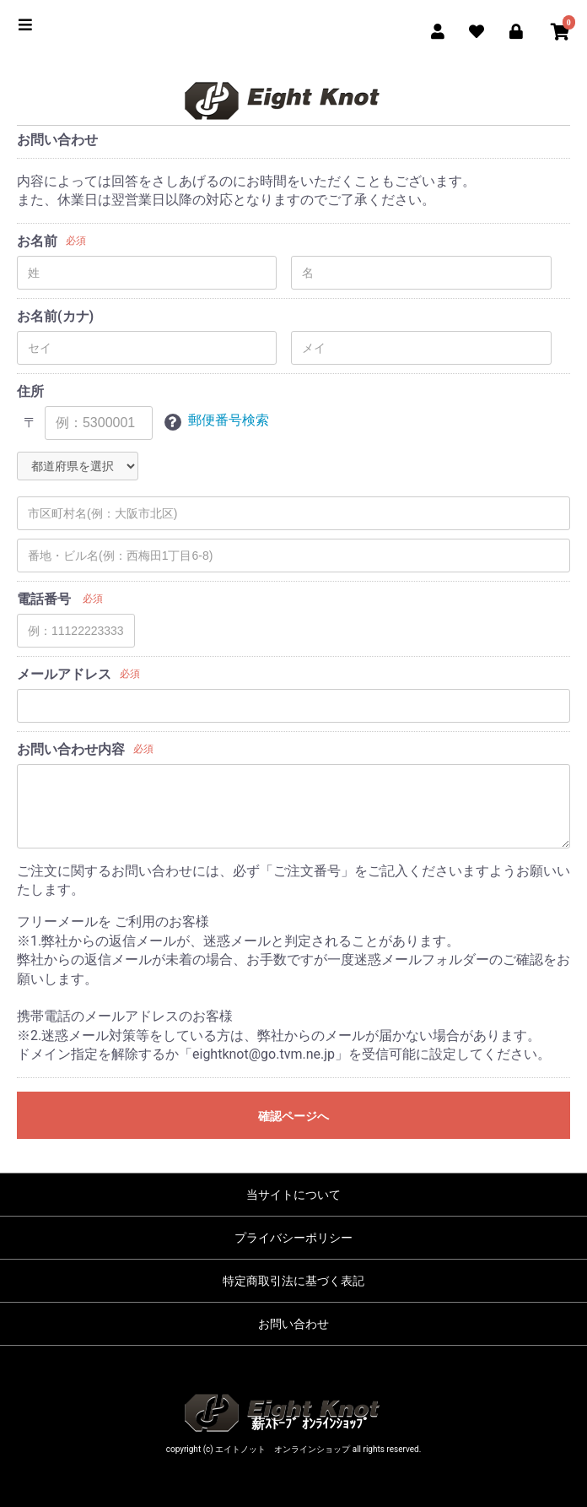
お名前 (37, 241)
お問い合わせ (293, 1324)
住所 (30, 391)
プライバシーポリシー (293, 1237)
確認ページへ (293, 1116)
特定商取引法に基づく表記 (293, 1280)
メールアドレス (64, 674)
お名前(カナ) (55, 316)
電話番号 (44, 599)
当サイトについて (293, 1194)
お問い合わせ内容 (71, 749)
